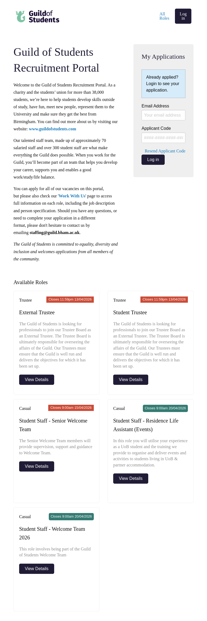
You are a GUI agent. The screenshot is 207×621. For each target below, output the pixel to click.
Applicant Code (163, 134)
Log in (183, 16)
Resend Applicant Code (165, 151)
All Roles (164, 16)
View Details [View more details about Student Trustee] (131, 379)
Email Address (163, 112)
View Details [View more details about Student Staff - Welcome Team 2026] (37, 568)
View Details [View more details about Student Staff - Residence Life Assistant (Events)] (131, 478)
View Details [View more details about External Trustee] (37, 379)
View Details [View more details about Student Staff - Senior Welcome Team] (37, 466)
